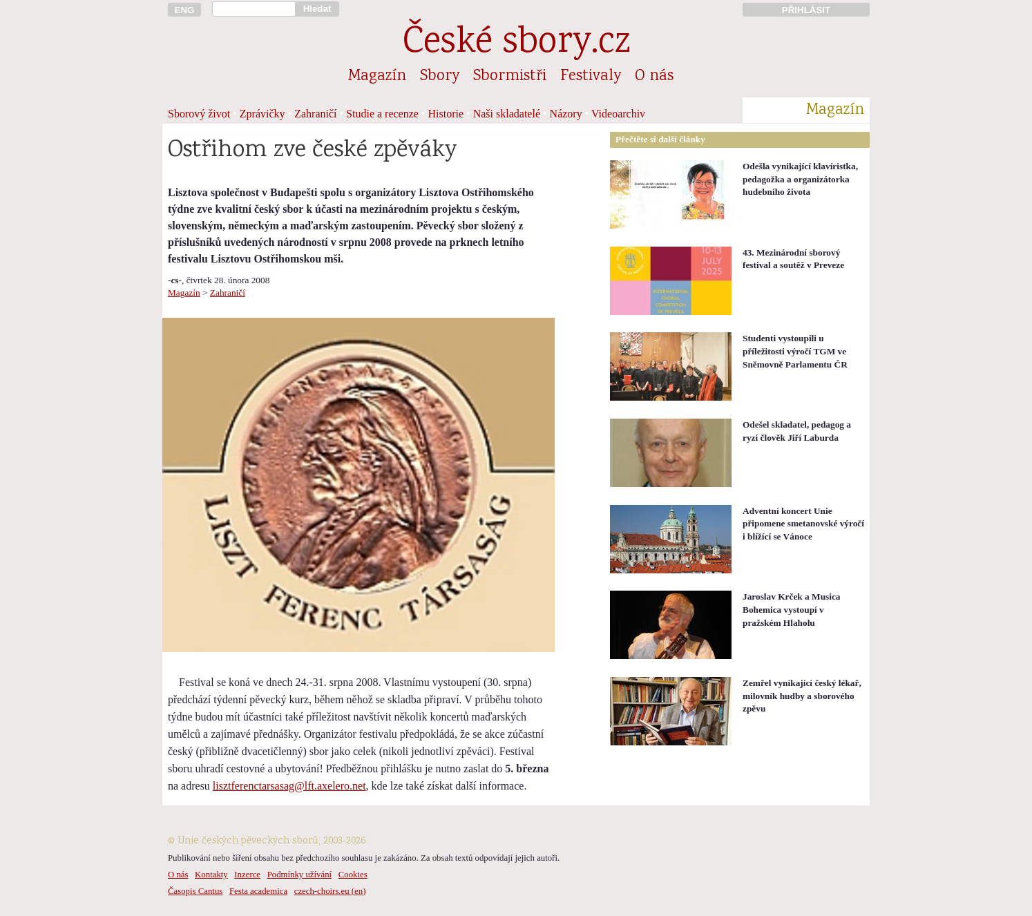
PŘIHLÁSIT (806, 10)
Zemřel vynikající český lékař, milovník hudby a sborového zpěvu (802, 696)
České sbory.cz (516, 44)
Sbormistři (509, 77)
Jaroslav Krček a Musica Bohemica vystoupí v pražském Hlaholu (792, 609)
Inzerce (247, 874)
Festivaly (590, 77)
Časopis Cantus (195, 891)
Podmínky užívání (299, 874)
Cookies (352, 874)
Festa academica (258, 891)
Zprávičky (262, 114)
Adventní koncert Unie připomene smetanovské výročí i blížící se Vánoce (803, 524)
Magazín (377, 77)
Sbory (439, 77)
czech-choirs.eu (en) (330, 891)
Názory (566, 114)
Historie (446, 114)
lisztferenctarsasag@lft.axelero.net (289, 786)
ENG (185, 10)
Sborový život (199, 114)
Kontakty (211, 874)
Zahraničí (315, 114)
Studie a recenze (382, 114)
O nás (654, 77)
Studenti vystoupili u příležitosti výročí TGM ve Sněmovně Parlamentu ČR (795, 351)
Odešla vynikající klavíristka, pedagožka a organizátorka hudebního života (800, 179)
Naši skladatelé (506, 114)
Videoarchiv (618, 114)
